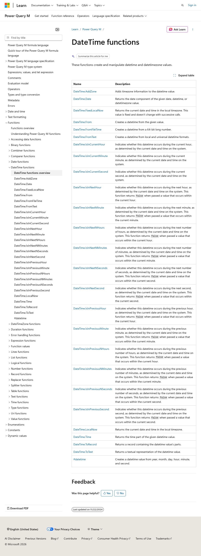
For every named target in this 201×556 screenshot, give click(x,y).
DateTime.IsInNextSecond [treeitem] (29, 257)
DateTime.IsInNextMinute (88, 207)
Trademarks (163, 538)
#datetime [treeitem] (20, 318)
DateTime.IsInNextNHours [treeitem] (29, 240)
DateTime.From (82, 122)
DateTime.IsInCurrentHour (89, 144)
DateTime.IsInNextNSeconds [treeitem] (31, 251)
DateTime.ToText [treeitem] (24, 312)
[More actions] (192, 29)
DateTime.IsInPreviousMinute (91, 328)
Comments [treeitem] (14, 78)
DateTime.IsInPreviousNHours (91, 349)
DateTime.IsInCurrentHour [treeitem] (30, 212)
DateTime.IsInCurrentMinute (90, 156)
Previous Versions (35, 538)
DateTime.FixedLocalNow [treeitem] (29, 189)
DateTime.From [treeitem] (23, 195)
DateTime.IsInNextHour (87, 187)
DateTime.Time (82, 437)
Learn (75, 29)
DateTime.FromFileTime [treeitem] (28, 201)
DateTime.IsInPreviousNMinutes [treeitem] (33, 279)
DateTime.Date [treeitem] (23, 184)
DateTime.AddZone (84, 91)
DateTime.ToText (83, 452)
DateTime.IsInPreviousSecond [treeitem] (32, 290)
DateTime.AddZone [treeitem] (25, 178)
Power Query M (91, 29)
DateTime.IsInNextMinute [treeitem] (29, 234)
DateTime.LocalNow (85, 429)
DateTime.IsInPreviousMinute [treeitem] (31, 268)
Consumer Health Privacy (113, 538)
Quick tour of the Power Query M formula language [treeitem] (33, 53)
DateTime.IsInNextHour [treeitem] (28, 229)
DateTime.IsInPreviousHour (89, 308)
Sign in (192, 5)
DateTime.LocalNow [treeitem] (26, 296)
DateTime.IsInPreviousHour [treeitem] (30, 262)
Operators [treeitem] (14, 89)
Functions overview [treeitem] (22, 128)
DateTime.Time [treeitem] (23, 301)
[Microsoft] (7, 5)
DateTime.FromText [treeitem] (25, 206)
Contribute (70, 538)
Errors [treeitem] (11, 106)
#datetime (79, 459)
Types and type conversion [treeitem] (24, 94)
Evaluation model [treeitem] (18, 83)
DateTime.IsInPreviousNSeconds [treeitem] (33, 284)
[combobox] (33, 38)
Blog (53, 538)
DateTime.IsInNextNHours (88, 227)
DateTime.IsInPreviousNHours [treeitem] (32, 273)
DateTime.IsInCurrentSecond (90, 171)
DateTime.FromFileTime (87, 129)
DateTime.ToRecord (85, 444)
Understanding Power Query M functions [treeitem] (35, 134)
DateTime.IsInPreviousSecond (91, 409)
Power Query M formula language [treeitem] (28, 45)
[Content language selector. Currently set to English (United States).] (23, 529)
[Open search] (182, 5)
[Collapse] (57, 29)
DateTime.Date (82, 99)
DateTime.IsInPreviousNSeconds (92, 389)
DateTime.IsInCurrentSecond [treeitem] (31, 223)
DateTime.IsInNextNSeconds (90, 268)
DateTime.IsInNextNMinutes (90, 248)
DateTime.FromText (84, 137)
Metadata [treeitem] (13, 100)
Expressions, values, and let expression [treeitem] (30, 72)
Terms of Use (143, 538)
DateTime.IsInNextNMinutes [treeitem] (31, 245)
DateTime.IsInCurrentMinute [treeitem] (31, 217)
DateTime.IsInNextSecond (88, 288)
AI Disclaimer (12, 538)
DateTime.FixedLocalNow (88, 110)
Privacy (85, 538)
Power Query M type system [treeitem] (25, 66)
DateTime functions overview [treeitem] (32, 173)
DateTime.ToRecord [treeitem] (25, 307)
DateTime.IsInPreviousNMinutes (92, 369)
